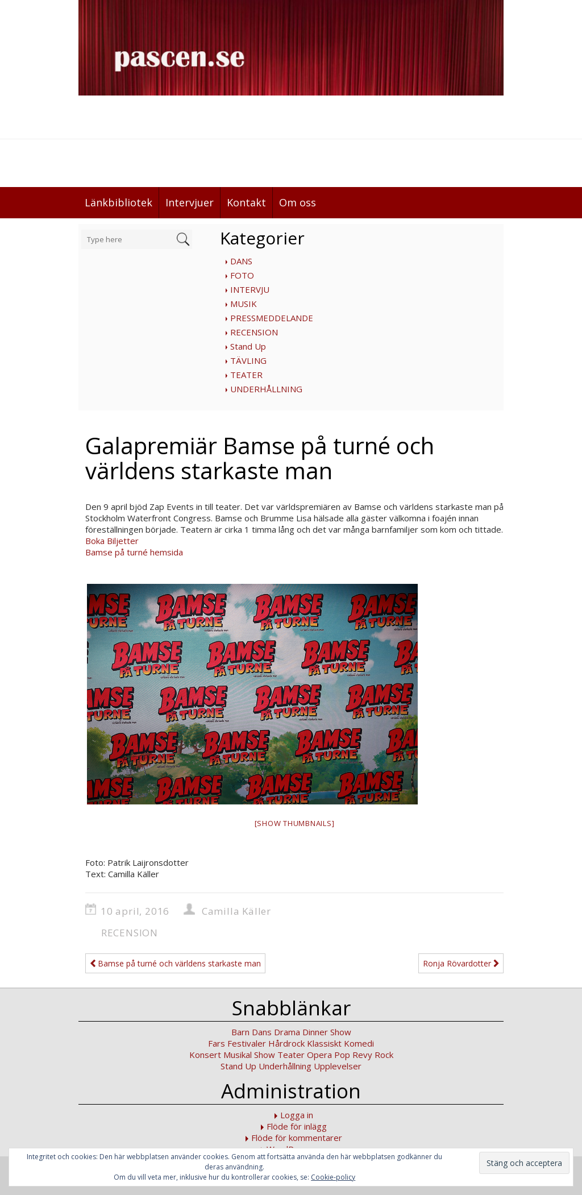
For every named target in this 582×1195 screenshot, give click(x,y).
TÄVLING (248, 360)
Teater (291, 1054)
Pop (342, 1054)
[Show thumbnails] (295, 823)
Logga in (296, 1115)
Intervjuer (189, 202)
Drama (287, 1032)
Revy (362, 1054)
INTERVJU (249, 289)
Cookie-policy (333, 1177)
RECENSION (254, 332)
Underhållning (285, 1066)
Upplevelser (337, 1066)
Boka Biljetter (112, 540)
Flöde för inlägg (297, 1126)
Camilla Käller (236, 911)
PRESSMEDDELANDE (271, 317)
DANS (241, 261)
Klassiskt (324, 1043)
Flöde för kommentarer (296, 1137)
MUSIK (243, 303)
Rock (384, 1054)
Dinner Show (326, 1032)
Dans (262, 1032)
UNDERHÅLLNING (266, 389)
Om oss (297, 202)
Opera (319, 1054)
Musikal (237, 1054)
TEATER (246, 374)
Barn (240, 1032)
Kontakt (246, 202)
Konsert (205, 1054)
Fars (216, 1043)
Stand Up (248, 346)
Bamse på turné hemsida (134, 552)
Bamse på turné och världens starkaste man (175, 963)
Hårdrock (286, 1043)
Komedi (359, 1043)
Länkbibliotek (118, 202)
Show (264, 1054)
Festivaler (246, 1043)
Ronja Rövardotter (461, 963)
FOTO (242, 275)
